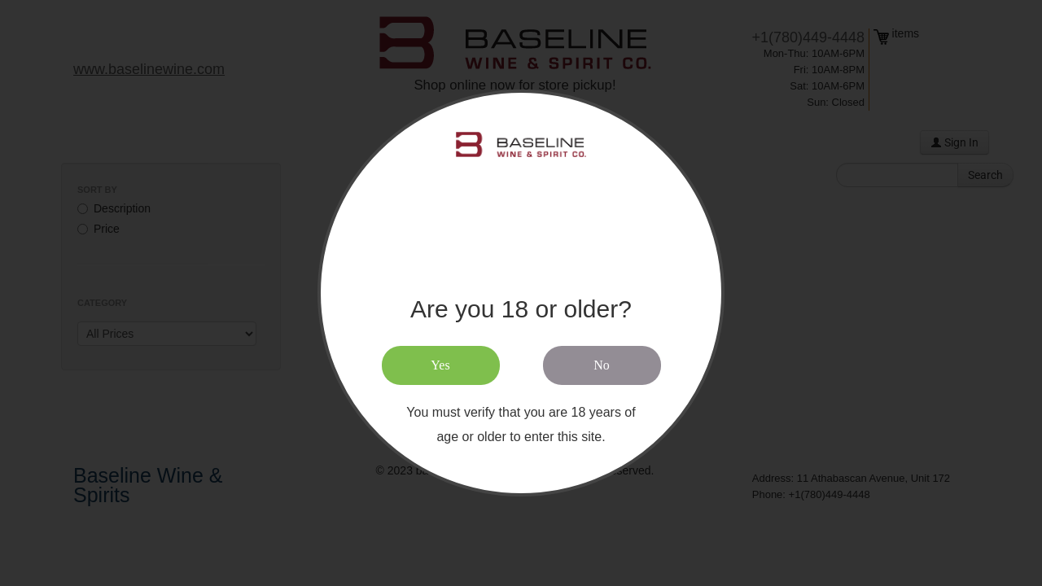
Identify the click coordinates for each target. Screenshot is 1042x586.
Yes (440, 365)
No (601, 365)
